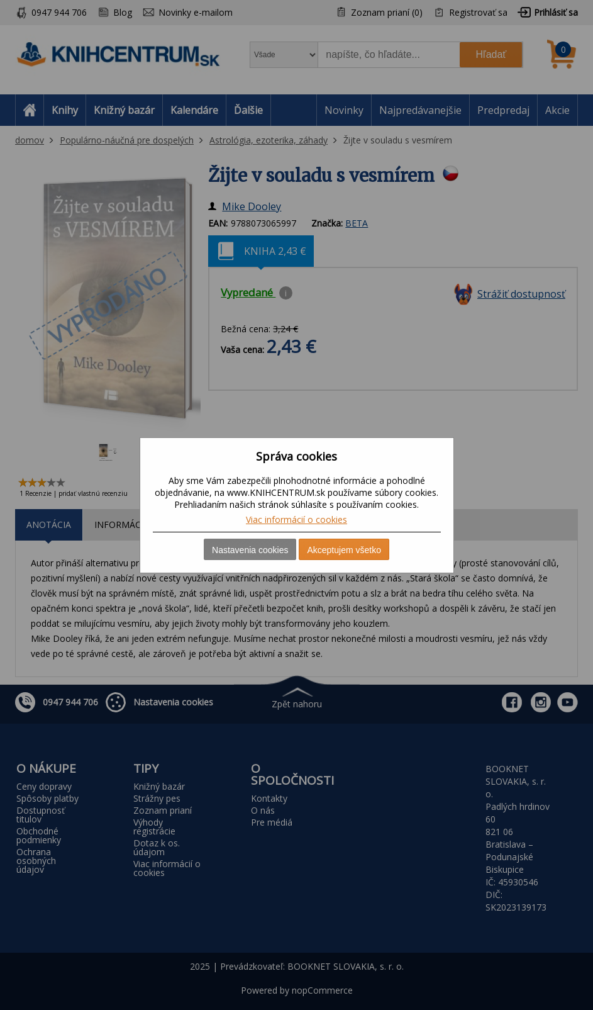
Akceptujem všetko (344, 550)
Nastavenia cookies (250, 550)
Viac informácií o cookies (296, 519)
